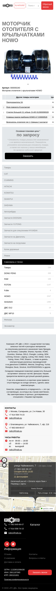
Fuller (6, 290)
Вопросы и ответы (37, 558)
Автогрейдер (10, 212)
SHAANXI (8, 302)
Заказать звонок (40, 572)
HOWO (7, 296)
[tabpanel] (28, 64)
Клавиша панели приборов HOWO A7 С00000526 (26, 117)
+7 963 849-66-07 (16, 428)
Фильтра (8, 320)
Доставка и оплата (12, 562)
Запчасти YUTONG (12, 224)
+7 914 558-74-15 (16, 415)
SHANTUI (8, 199)
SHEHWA (8, 205)
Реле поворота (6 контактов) (18, 107)
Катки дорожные (11, 249)
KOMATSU (9, 193)
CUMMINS (8, 180)
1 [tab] (28, 84)
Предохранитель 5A (14, 102)
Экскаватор (9, 326)
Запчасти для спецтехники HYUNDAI (20, 230)
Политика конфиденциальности (16, 580)
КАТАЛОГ (21, 5)
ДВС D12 (8, 308)
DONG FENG (10, 273)
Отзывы (7, 554)
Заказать (28, 156)
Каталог (35, 524)
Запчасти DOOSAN (13, 218)
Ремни (7, 256)
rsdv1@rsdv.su (15, 418)
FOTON (7, 285)
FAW (6, 279)
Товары (7, 167)
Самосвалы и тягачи (13, 262)
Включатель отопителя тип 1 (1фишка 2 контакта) (27, 122)
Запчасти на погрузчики (15, 243)
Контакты (33, 554)
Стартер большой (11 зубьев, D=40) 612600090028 (27, 112)
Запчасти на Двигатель (14, 237)
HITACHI (8, 186)
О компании (9, 558)
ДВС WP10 (9, 313)
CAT (6, 174)
